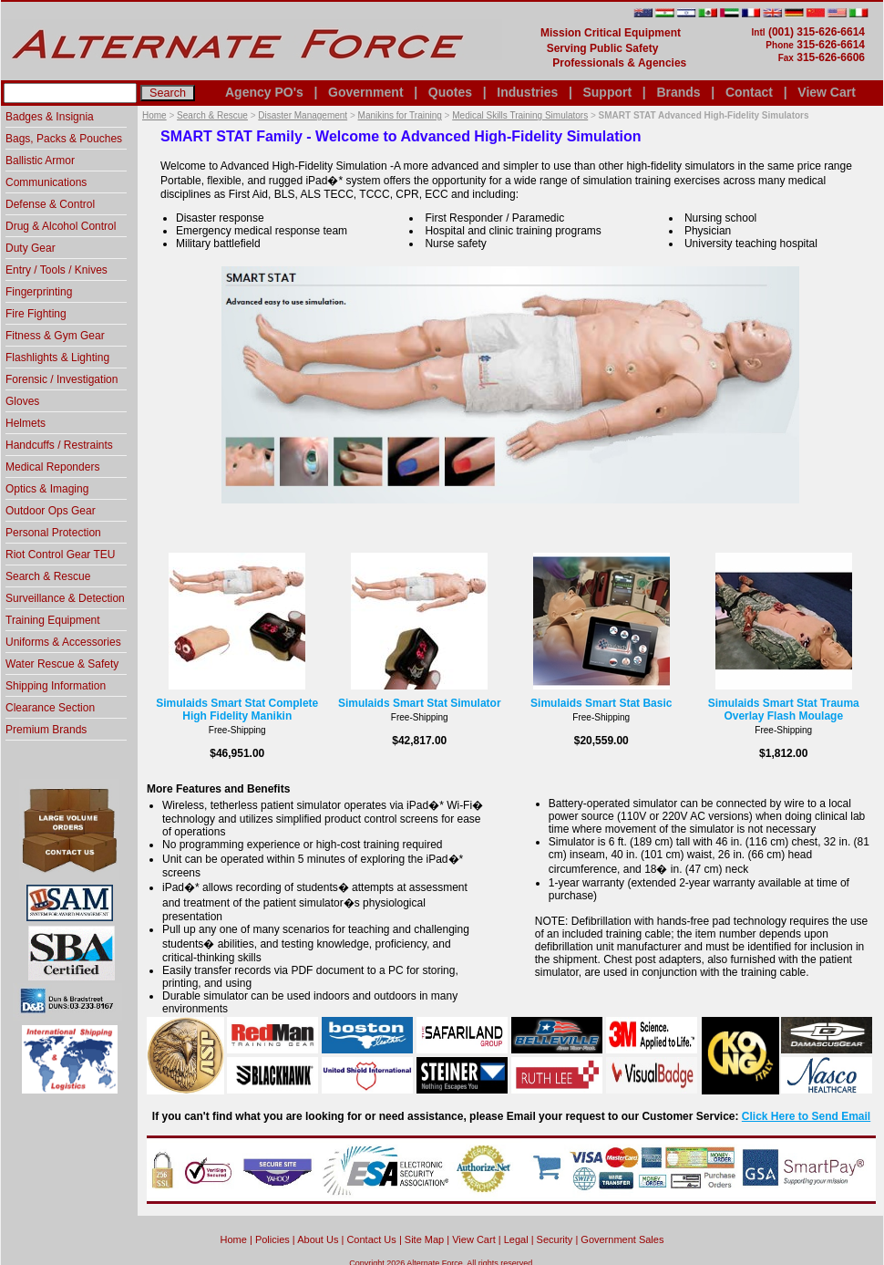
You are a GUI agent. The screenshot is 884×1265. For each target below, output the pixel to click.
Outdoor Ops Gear (50, 510)
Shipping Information (55, 685)
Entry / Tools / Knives (56, 270)
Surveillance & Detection (65, 598)
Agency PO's (264, 92)
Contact (749, 92)
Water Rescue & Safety (61, 664)
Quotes (450, 92)
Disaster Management (302, 115)
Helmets (25, 423)
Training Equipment (52, 620)
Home (154, 115)
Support (607, 92)
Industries (527, 92)
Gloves (22, 401)
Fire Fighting (36, 313)
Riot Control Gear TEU (60, 554)
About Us (317, 1239)
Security (555, 1239)
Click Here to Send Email (806, 1116)
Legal (516, 1239)
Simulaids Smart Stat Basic (601, 703)
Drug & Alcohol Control (60, 226)
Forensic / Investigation (61, 379)
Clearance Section (50, 707)
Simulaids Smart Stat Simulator (419, 703)
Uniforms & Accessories (63, 642)
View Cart (826, 92)
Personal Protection (53, 532)
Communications (46, 182)
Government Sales (622, 1239)
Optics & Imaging (46, 488)
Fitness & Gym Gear (55, 335)
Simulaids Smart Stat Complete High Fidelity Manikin (237, 709)
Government (365, 92)
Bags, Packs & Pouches (63, 138)
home (234, 1239)
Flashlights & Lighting (57, 357)
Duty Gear (30, 248)
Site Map (424, 1239)
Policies (272, 1239)
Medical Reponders (52, 467)
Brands (678, 92)
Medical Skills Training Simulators (520, 115)
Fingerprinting (38, 291)
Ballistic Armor (40, 160)
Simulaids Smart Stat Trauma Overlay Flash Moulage (783, 709)
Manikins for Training (400, 115)
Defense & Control (50, 204)
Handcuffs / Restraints (59, 445)
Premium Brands (46, 729)
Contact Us (371, 1239)
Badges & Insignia (49, 116)
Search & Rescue (212, 115)
